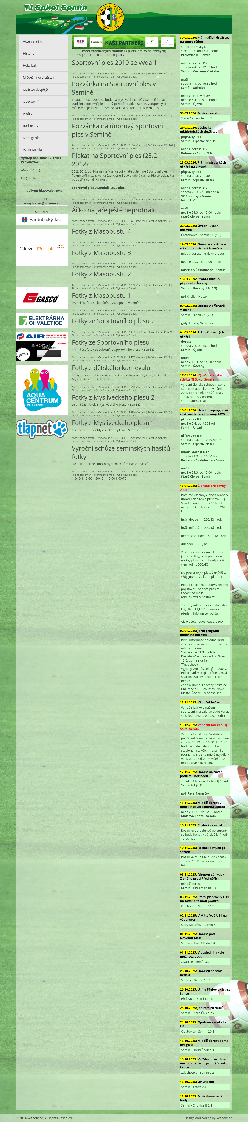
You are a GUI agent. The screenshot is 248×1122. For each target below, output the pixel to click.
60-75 (122, 55)
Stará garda (31, 138)
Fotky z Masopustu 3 (101, 252)
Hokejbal (29, 65)
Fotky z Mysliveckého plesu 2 (113, 397)
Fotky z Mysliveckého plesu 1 (113, 422)
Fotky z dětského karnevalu (111, 367)
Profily (27, 114)
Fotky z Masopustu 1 (101, 295)
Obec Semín (31, 101)
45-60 (111, 55)
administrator (87, 73)
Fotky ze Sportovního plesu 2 (113, 320)
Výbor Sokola (32, 150)
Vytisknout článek (126, 76)
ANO (24, 170)
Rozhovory (30, 126)
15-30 (88, 55)
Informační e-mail (103, 76)
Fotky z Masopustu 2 (101, 274)
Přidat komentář (81, 76)
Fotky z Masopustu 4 (101, 231)
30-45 (99, 55)
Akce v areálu (32, 41)
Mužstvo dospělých (37, 89)
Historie (28, 53)
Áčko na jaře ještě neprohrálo (114, 210)
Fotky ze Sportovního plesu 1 (113, 342)
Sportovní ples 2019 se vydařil (115, 62)
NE (23, 178)
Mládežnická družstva (38, 77)
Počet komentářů (157, 73)
